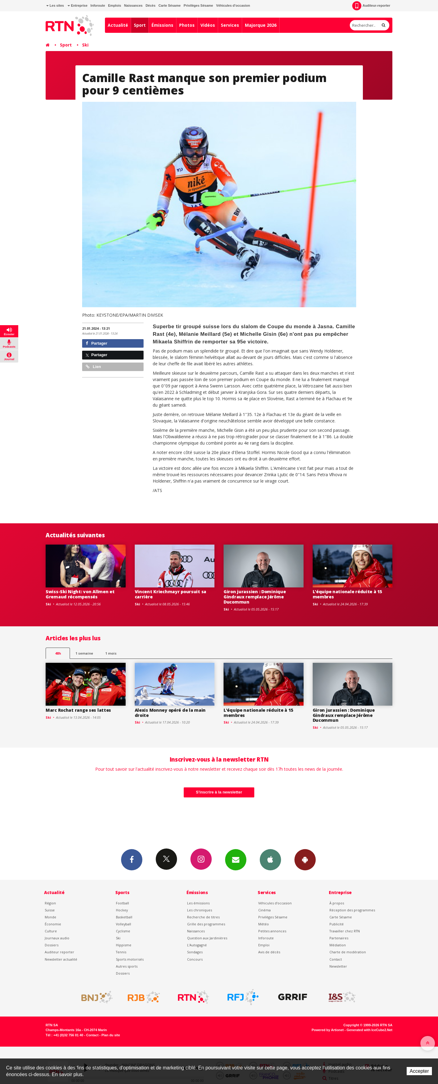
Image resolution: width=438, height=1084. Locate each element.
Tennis (121, 952)
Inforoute (98, 5)
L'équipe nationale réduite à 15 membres (347, 594)
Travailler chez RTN (344, 931)
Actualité (118, 25)
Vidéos (207, 25)
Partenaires (338, 938)
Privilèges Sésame (198, 5)
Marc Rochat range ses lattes (78, 710)
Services (230, 25)
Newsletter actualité (61, 959)
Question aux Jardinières (207, 938)
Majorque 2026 (260, 25)
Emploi (263, 945)
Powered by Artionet (328, 1030)
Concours (195, 959)
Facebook (131, 859)
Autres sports (126, 966)
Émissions (162, 25)
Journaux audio (57, 938)
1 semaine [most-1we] (84, 653)
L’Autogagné (197, 945)
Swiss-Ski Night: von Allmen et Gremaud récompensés (80, 594)
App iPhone (270, 859)
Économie (53, 924)
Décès (150, 5)
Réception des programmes (352, 910)
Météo (263, 924)
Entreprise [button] (77, 5)
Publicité (336, 924)
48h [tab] (58, 653)
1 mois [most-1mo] (110, 653)
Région (50, 903)
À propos (336, 903)
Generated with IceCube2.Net (369, 1030)
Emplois (114, 5)
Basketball (124, 917)
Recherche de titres (203, 917)
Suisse (50, 910)
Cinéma (264, 910)
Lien (93, 366)
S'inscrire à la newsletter (219, 792)
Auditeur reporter (59, 952)
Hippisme (123, 945)
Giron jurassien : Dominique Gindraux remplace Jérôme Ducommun (255, 597)
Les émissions (198, 903)
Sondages (195, 952)
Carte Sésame (169, 5)
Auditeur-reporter (371, 5)
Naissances (133, 5)
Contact (335, 959)
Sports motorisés (130, 959)
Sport (140, 25)
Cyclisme (123, 931)
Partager (96, 343)
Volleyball (123, 924)
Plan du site (110, 1035)
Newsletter (338, 966)
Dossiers (51, 945)
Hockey (122, 910)
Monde (50, 917)
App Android (305, 859)
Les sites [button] (55, 5)
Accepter (419, 1071)
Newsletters (235, 859)
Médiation (337, 945)
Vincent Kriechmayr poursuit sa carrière (171, 594)
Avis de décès (269, 952)
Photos (187, 25)
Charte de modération (347, 952)
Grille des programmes (206, 924)
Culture (51, 931)
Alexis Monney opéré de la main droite (170, 712)
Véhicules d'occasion (233, 5)
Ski (85, 45)
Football (122, 903)
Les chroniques (199, 910)
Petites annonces (272, 931)
